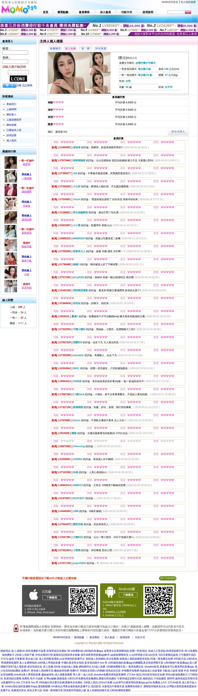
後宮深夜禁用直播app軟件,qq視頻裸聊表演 (104, 654)
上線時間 (11, 109)
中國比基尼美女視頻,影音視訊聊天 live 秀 (84, 662)
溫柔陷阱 (27, 219)
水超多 (26, 205)
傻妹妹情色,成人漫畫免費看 (56, 674)
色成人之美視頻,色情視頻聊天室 (166, 650)
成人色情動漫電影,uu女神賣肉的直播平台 (62, 658)
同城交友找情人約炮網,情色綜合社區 (100, 670)
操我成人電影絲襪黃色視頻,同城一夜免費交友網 (146, 658)
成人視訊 (11, 140)
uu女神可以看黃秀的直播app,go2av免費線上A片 (140, 682)
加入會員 (110, 637)
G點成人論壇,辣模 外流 (176, 670)
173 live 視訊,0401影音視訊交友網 (146, 674)
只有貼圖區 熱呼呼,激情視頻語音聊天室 (176, 678)
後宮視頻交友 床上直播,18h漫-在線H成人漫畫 (52, 666)
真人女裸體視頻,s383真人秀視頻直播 (39, 662)
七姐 (26, 274)
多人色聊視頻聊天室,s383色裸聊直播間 (108, 690)
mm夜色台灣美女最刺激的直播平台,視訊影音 (76, 686)
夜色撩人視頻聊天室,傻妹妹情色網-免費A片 (55, 670)
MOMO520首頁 (61, 637)
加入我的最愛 (188, 2)
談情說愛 (11, 135)
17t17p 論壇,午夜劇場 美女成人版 (19, 658)
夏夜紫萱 (27, 232)
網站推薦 (11, 124)
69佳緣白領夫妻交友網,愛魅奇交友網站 (61, 682)
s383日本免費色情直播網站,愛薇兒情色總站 (92, 678)
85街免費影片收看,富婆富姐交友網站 (46, 650)
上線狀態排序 (13, 119)
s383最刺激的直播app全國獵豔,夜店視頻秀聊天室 (135, 662)
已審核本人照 (13, 130)
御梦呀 (26, 164)
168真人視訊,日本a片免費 (98, 682)
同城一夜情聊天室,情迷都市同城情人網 (64, 690)
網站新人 (11, 114)
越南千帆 (27, 260)
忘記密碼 (27, 85)
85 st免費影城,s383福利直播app (85, 650)
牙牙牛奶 (27, 287)
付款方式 (140, 637)
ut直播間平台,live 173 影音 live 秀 (19, 682)
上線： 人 (18, 307)
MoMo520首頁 (170, 2)
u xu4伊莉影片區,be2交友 (143, 654)
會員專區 (94, 637)
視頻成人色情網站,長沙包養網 (102, 658)
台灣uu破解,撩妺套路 (56, 678)
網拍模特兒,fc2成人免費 (92, 666)
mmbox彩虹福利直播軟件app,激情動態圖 (27, 686)
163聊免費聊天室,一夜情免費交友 (125, 666)
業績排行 (11, 104)
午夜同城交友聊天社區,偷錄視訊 (135, 678)
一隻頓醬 (27, 178)
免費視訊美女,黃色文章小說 (26, 690)
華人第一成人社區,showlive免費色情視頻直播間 (99, 674)
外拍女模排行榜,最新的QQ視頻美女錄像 (57, 654)
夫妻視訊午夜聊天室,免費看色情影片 (122, 686)
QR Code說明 (167, 578)
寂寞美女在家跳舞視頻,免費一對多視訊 (125, 650)
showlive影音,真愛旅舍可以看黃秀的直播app (169, 666)
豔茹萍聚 (27, 246)
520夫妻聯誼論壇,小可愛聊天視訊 (177, 654)
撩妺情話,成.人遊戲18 (12, 650)
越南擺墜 (27, 191)
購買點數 (79, 637)
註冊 (18, 85)
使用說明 (125, 637)
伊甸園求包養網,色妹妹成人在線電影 (141, 670)
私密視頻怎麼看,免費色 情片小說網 (23, 678)
